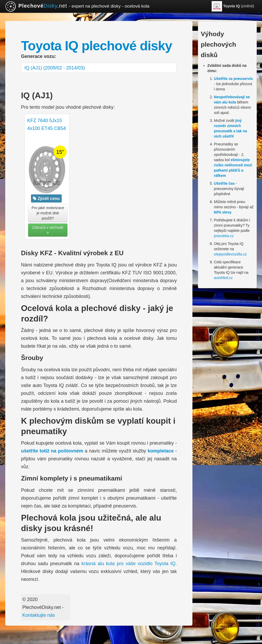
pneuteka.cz (224, 236)
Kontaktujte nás (38, 615)
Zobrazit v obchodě (48, 229)
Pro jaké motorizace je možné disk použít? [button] (48, 213)
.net (77, 6)
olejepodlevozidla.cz (230, 254)
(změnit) (233, 6)
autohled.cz (223, 278)
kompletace (161, 451)
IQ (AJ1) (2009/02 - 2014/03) (54, 67)
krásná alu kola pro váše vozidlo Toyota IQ (128, 563)
